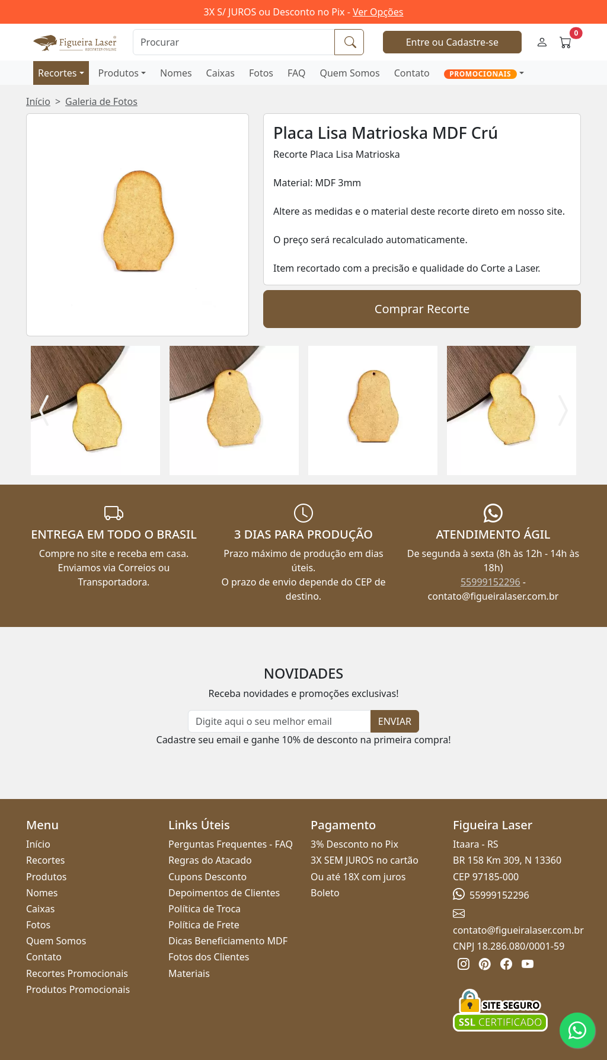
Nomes (176, 72)
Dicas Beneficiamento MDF (227, 940)
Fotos (261, 72)
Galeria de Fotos (101, 101)
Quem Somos (349, 72)
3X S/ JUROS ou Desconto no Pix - (304, 11)
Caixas (220, 72)
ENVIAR (394, 721)
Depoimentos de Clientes (224, 892)
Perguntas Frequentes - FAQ (230, 844)
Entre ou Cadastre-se (452, 42)
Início (38, 101)
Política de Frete (203, 924)
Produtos (118, 72)
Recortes (57, 72)
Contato (412, 72)
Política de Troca (204, 908)
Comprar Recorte (422, 309)
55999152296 (490, 581)
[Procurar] (234, 42)
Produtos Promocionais (78, 989)
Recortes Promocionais (77, 973)
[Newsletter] (279, 721)
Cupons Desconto (207, 876)
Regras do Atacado (210, 860)
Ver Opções (378, 11)
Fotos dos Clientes (208, 956)
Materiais (189, 973)
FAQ (296, 72)
